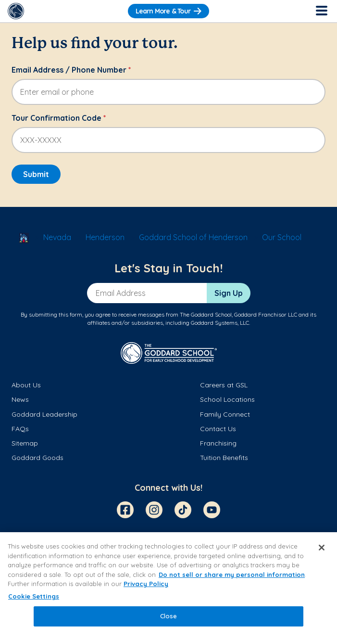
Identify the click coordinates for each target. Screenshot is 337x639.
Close (168, 616)
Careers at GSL (224, 385)
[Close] (321, 547)
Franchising (218, 443)
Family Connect (225, 414)
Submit (36, 174)
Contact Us (218, 428)
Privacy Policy (146, 584)
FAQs (20, 428)
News (20, 399)
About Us (26, 385)
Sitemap (25, 443)
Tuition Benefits (224, 457)
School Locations (227, 399)
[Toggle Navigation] (321, 11)
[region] (168, 585)
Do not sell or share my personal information (232, 574)
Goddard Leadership (44, 414)
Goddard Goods (37, 457)
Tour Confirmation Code (59, 118)
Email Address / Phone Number (71, 70)
